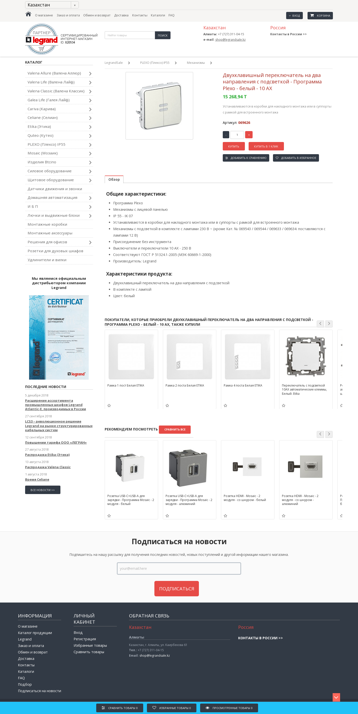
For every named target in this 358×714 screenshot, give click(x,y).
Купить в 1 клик (266, 146)
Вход (294, 15)
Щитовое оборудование (59, 180)
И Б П (59, 207)
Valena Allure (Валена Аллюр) (59, 73)
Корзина (320, 15)
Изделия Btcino (59, 162)
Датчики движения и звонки (55, 188)
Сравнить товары (89, 651)
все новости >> (43, 490)
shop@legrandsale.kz (230, 39)
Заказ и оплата (68, 15)
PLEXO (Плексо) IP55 (59, 145)
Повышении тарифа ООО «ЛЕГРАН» (56, 442)
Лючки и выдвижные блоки (59, 216)
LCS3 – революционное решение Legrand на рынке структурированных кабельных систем (58, 425)
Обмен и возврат (97, 15)
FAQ (172, 15)
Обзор (114, 179)
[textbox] (130, 35)
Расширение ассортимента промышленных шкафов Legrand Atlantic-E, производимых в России (55, 404)
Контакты (139, 15)
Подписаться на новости (39, 690)
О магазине (44, 15)
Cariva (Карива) (59, 109)
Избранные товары (90, 645)
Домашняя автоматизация (59, 198)
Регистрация (85, 639)
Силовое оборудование (59, 171)
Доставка (121, 15)
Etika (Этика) (59, 127)
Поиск (163, 35)
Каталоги (158, 15)
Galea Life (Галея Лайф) (59, 100)
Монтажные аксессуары (50, 232)
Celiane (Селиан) (59, 118)
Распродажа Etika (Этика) (47, 454)
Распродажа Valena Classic (48, 467)
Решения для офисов (59, 242)
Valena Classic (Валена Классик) (59, 91)
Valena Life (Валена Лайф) (59, 82)
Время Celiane (37, 479)
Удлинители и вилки (47, 259)
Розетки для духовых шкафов (55, 250)
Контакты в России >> (288, 34)
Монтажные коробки (47, 224)
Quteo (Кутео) (59, 136)
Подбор (25, 684)
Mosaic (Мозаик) (59, 153)
